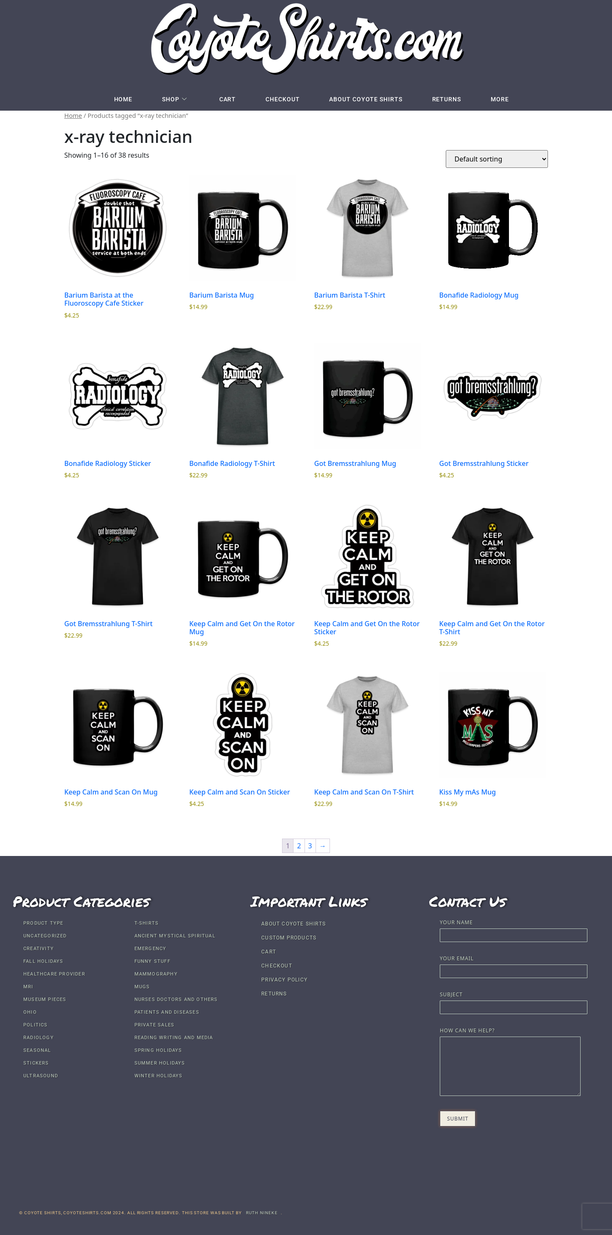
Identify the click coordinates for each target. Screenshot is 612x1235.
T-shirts (146, 923)
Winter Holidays (158, 1076)
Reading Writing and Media (173, 1037)
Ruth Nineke (262, 1212)
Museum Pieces (45, 999)
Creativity (38, 948)
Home (123, 99)
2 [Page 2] (299, 845)
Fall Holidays (43, 961)
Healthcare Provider (54, 974)
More (500, 99)
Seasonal (37, 1050)
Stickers (36, 1063)
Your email (513, 965)
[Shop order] (497, 159)
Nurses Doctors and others (176, 999)
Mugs (142, 987)
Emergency (150, 948)
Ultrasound (40, 1076)
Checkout (282, 99)
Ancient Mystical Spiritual (174, 936)
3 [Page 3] (310, 845)
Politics (35, 1025)
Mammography (156, 974)
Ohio (30, 1012)
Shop (174, 99)
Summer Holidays (159, 1063)
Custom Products (288, 938)
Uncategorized (45, 936)
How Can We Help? (509, 1062)
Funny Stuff (152, 961)
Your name (513, 929)
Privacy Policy (284, 980)
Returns (446, 99)
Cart (227, 99)
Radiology (38, 1037)
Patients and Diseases (166, 1012)
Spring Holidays (158, 1050)
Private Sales (154, 1025)
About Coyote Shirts (365, 99)
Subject (513, 1001)
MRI (28, 987)
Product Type (43, 923)
